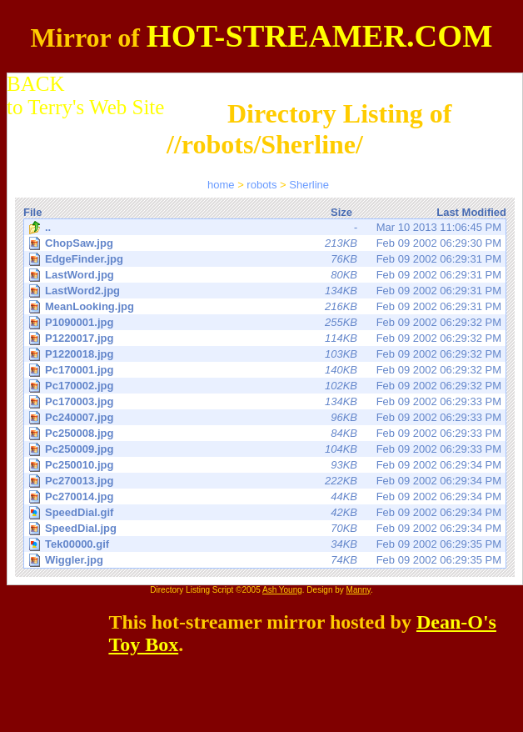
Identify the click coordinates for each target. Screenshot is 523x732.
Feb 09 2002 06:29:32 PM (266, 322)
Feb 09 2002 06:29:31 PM (266, 259)
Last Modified (471, 212)
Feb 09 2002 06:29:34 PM (266, 465)
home (221, 184)
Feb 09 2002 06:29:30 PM (266, 243)
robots (261, 184)
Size (341, 212)
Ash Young (282, 589)
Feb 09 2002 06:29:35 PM (266, 544)
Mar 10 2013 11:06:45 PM (264, 227)
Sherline (309, 184)
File (32, 212)
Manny (358, 589)
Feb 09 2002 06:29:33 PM (266, 401)
